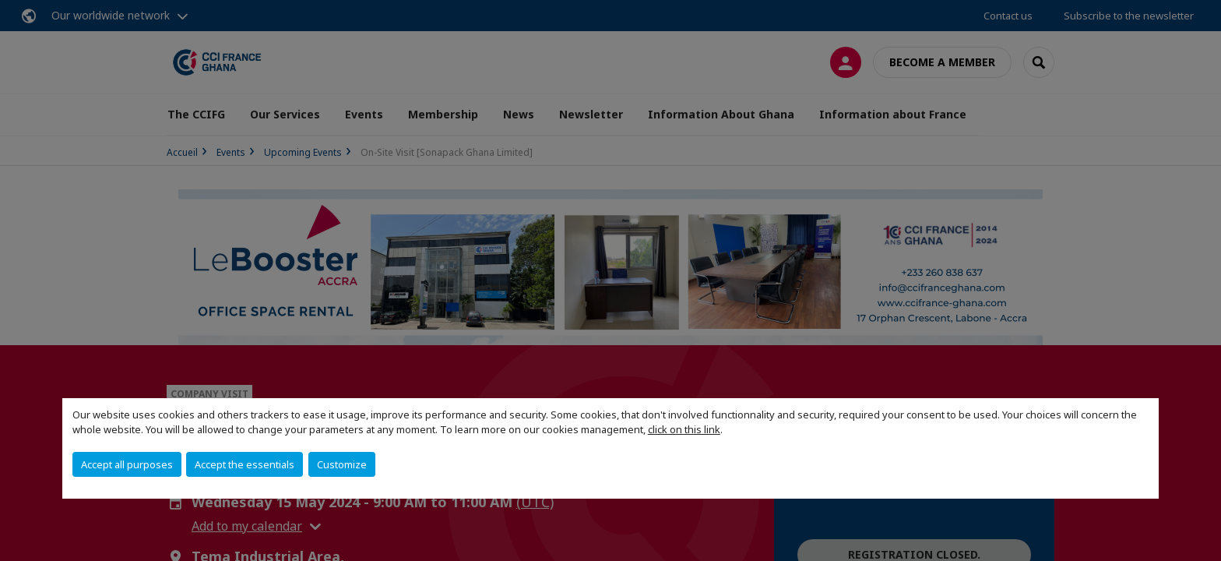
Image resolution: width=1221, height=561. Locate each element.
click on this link (684, 429)
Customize (342, 464)
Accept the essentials (244, 464)
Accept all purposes (127, 464)
